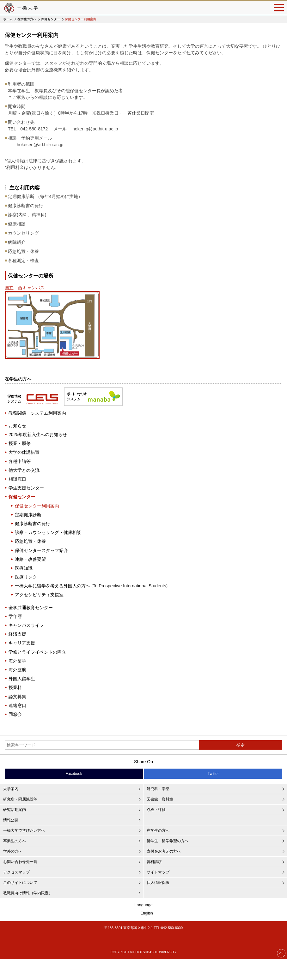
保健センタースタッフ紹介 (41, 550)
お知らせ (17, 425)
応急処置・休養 (30, 541)
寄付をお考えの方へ (164, 851)
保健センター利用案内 (37, 505)
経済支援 (17, 634)
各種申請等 (20, 461)
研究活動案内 (14, 809)
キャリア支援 (22, 642)
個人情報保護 (158, 882)
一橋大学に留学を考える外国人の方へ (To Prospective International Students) (91, 585)
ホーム (8, 19)
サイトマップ (158, 872)
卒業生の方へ (14, 841)
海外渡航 (17, 669)
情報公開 (10, 820)
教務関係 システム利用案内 (37, 413)
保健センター (50, 19)
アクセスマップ (16, 872)
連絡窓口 (17, 705)
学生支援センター (26, 487)
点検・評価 (156, 809)
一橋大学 (20, 7)
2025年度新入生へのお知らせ (38, 434)
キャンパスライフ (26, 625)
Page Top (281, 953)
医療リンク (26, 576)
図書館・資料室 (160, 799)
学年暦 (15, 616)
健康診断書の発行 (32, 523)
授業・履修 (20, 443)
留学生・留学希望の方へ (167, 841)
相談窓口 (17, 479)
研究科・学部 (158, 789)
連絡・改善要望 (30, 559)
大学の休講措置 (24, 452)
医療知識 (24, 568)
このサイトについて (20, 882)
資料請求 (154, 862)
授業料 (15, 687)
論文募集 (17, 696)
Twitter (213, 773)
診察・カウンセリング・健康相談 (48, 532)
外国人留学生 (22, 678)
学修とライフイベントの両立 (37, 652)
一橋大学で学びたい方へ (24, 830)
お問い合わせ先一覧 (20, 862)
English (146, 913)
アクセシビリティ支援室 (39, 594)
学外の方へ (12, 851)
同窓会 (15, 714)
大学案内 (10, 789)
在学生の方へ (26, 19)
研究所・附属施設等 (20, 799)
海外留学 (17, 660)
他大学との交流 (24, 470)
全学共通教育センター (31, 607)
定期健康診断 (28, 514)
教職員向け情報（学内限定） (27, 893)
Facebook (73, 773)
